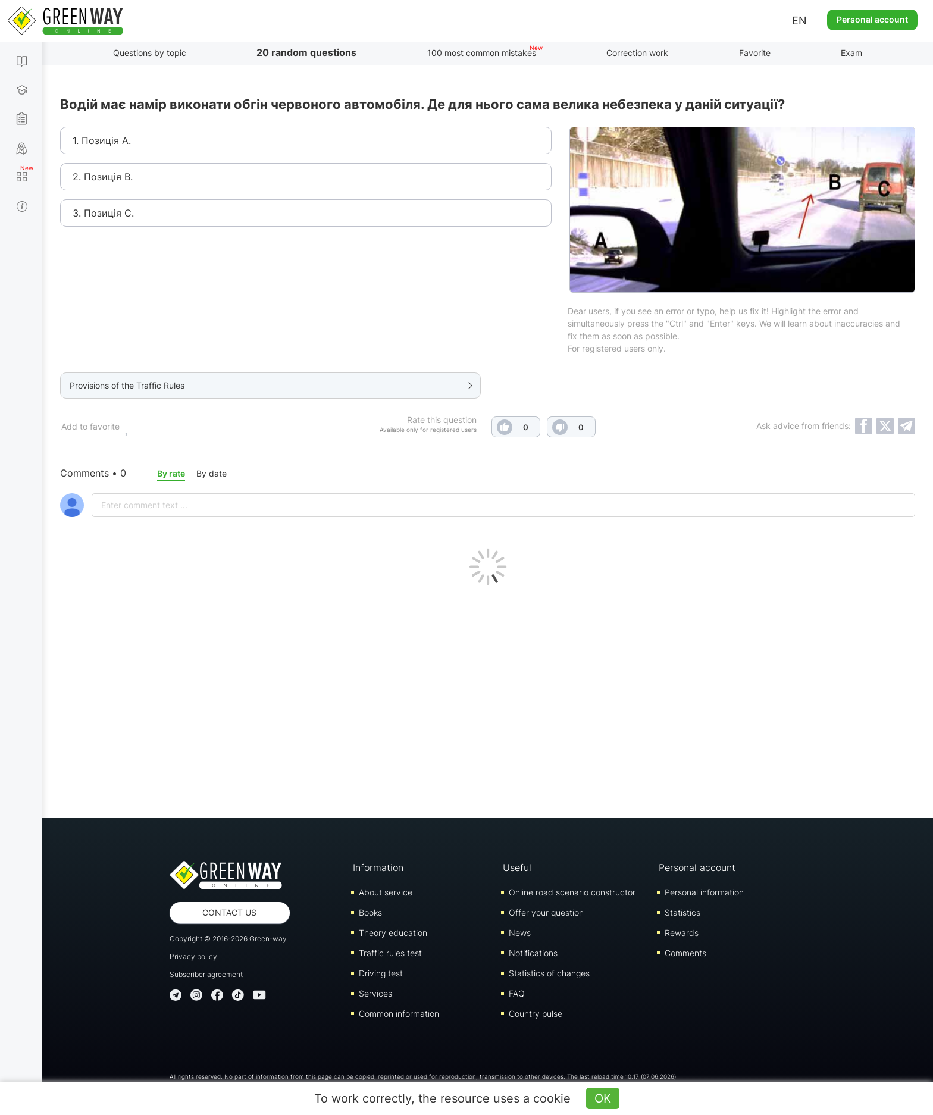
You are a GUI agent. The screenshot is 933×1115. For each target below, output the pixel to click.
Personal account (872, 19)
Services (375, 993)
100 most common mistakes (481, 53)
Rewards (682, 933)
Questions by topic (149, 53)
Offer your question (546, 912)
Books (370, 912)
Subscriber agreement (206, 974)
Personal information (704, 892)
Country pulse (535, 1013)
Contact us (229, 912)
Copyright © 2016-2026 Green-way (228, 938)
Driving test (381, 973)
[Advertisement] (488, 698)
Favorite (755, 53)
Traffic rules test (390, 953)
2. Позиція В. (103, 177)
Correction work (637, 53)
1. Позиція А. (102, 140)
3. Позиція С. (103, 213)
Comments (685, 953)
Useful (517, 867)
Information (378, 867)
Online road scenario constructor (572, 892)
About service (385, 892)
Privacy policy (193, 956)
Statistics (682, 912)
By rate (171, 473)
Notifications (533, 953)
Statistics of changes (549, 973)
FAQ (517, 993)
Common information (399, 1013)
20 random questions (306, 52)
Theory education (393, 933)
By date (211, 473)
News (520, 933)
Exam (851, 53)
